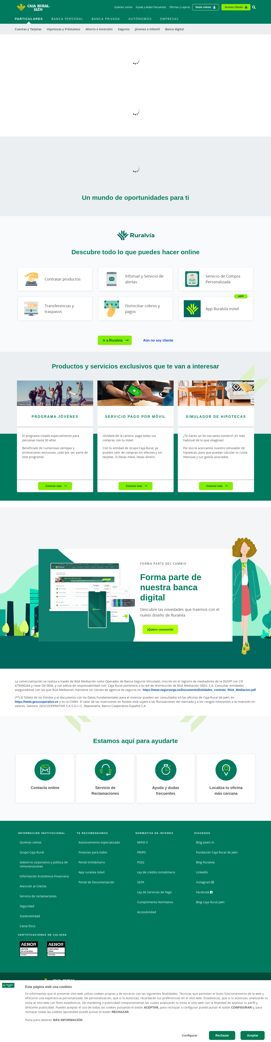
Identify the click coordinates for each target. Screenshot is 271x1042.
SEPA (140, 882)
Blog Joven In (205, 842)
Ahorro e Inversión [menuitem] (99, 29)
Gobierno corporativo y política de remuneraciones (44, 864)
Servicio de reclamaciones (38, 896)
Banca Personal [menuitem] (67, 19)
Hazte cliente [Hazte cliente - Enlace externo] (203, 7)
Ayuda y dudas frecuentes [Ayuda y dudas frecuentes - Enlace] (151, 7)
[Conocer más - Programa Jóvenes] (55, 393)
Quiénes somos (30, 842)
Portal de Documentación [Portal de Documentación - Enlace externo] (96, 882)
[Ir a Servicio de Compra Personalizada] (216, 279)
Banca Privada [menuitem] (106, 19)
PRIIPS (141, 852)
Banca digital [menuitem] (174, 29)
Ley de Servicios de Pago (154, 892)
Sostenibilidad (30, 916)
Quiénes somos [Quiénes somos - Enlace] (123, 7)
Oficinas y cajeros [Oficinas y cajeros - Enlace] (179, 7)
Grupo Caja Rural (32, 852)
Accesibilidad (146, 912)
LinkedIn (202, 872)
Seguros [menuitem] (124, 29)
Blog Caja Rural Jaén (210, 902)
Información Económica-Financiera (44, 876)
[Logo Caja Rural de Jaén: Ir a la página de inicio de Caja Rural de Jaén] (33, 7)
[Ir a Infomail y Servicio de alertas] (135, 279)
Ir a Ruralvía (113, 340)
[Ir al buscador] (254, 7)
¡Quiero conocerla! (160, 629)
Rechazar (222, 1035)
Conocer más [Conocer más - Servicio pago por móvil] (134, 486)
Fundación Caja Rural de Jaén (217, 852)
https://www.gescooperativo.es (36, 702)
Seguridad (27, 906)
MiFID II (142, 842)
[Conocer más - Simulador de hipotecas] (216, 393)
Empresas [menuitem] (169, 19)
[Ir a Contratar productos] (55, 279)
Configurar (190, 1035)
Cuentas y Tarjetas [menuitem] (28, 29)
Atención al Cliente (33, 886)
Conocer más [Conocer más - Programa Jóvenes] (54, 486)
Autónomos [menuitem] (140, 19)
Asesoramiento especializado (99, 842)
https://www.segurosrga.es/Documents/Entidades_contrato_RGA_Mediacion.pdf (199, 690)
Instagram (205, 882)
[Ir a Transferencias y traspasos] (55, 308)
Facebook (204, 892)
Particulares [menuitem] (29, 19)
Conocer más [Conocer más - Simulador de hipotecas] (214, 486)
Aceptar (252, 1035)
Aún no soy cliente (158, 340)
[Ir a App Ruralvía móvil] (216, 308)
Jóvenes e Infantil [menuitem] (147, 29)
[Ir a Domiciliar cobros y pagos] (135, 308)
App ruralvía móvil (92, 872)
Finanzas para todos (93, 852)
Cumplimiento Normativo (155, 902)
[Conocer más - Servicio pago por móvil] (135, 393)
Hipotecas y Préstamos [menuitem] (63, 29)
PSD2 (140, 862)
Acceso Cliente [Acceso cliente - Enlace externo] (234, 7)
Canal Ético (27, 926)
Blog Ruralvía (205, 862)
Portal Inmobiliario (92, 862)
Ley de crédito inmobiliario (156, 872)
